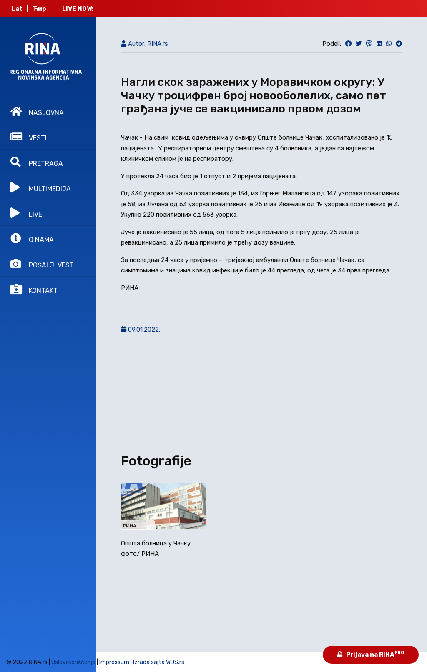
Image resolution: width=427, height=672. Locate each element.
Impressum (114, 662)
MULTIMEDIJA (40, 187)
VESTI (28, 136)
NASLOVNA (37, 111)
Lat (17, 8)
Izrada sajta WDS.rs (158, 662)
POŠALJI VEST (42, 263)
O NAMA (32, 238)
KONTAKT (34, 289)
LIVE (26, 213)
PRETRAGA (36, 162)
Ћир (39, 8)
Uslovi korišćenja (73, 662)
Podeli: (331, 43)
